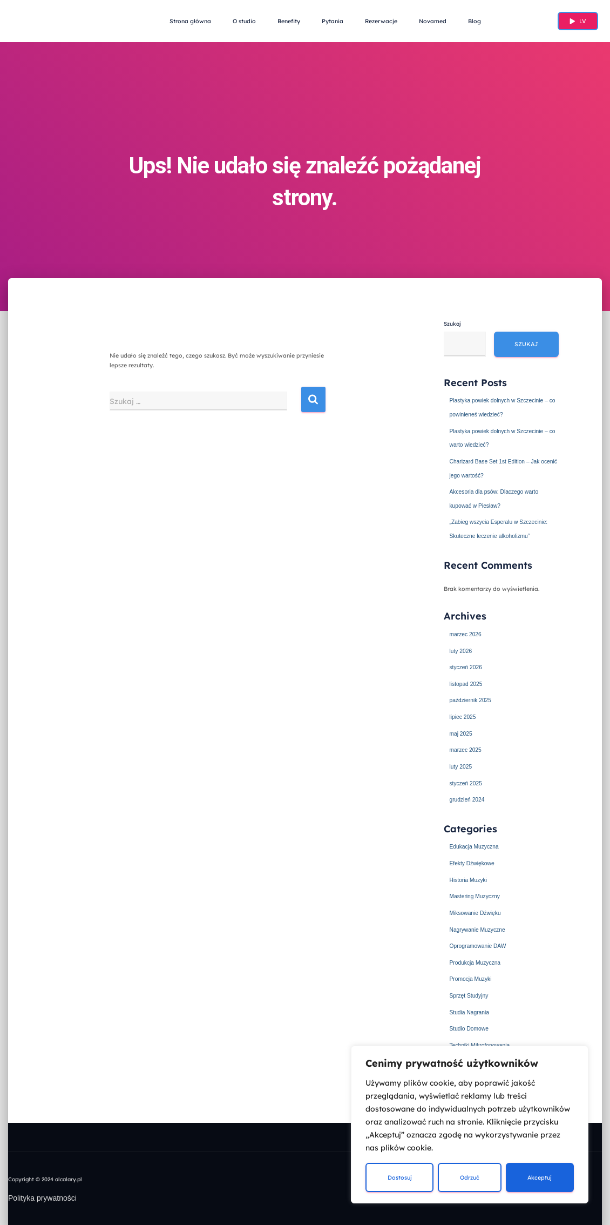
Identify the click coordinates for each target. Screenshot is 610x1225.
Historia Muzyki (468, 878)
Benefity (288, 21)
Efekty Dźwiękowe (472, 861)
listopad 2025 (466, 682)
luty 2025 (460, 765)
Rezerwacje (381, 21)
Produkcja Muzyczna (475, 960)
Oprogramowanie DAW (478, 944)
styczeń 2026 (466, 666)
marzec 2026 (465, 633)
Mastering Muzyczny (475, 894)
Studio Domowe (469, 1026)
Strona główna (190, 21)
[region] (469, 1124)
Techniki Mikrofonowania (480, 1043)
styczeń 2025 (466, 781)
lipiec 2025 (463, 715)
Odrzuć (469, 1177)
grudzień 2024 (467, 798)
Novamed (432, 21)
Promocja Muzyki (471, 977)
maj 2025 (461, 732)
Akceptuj (539, 1177)
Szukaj (452, 323)
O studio (244, 21)
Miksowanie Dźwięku (476, 911)
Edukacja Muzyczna (474, 845)
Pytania (332, 21)
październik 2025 (470, 699)
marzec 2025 (465, 748)
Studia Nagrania (469, 1010)
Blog (474, 21)
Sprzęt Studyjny (469, 993)
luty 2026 (460, 650)
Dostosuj (400, 1177)
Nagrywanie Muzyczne (478, 927)
